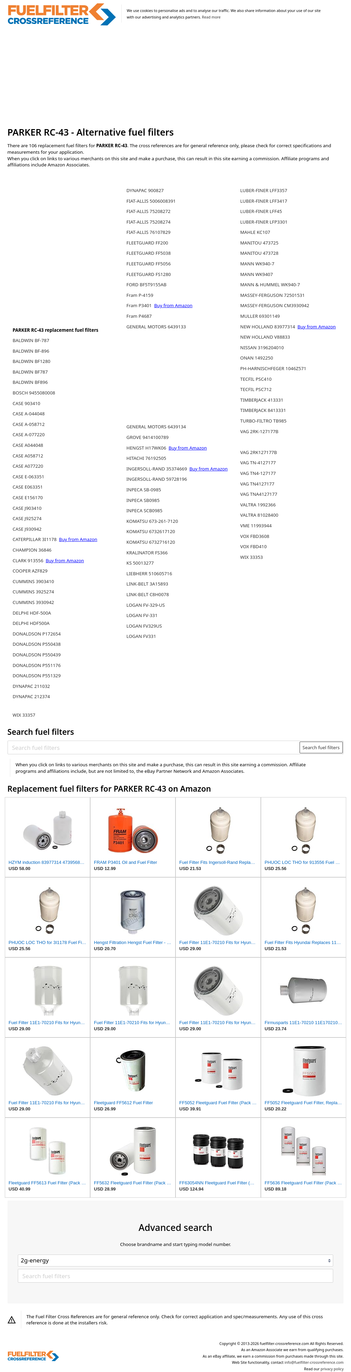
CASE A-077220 (29, 434)
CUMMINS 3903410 (33, 581)
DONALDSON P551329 (37, 675)
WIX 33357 (24, 715)
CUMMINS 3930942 (33, 602)
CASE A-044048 (29, 414)
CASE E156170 (28, 497)
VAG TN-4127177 (258, 463)
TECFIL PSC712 (256, 389)
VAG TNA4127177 (258, 494)
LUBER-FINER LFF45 (261, 211)
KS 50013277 (140, 563)
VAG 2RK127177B (258, 452)
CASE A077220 (28, 466)
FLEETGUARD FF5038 (148, 253)
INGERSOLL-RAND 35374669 (157, 469)
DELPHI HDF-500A (32, 613)
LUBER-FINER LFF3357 (263, 190)
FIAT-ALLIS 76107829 (148, 232)
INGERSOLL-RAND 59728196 (156, 479)
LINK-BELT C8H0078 (147, 594)
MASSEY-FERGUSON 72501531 (272, 295)
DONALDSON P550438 (37, 644)
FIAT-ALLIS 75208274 (148, 222)
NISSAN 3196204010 (262, 347)
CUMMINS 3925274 (33, 592)
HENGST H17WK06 (147, 448)
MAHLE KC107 (255, 232)
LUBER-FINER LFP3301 (264, 222)
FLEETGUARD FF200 (147, 243)
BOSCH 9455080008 (34, 393)
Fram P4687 (139, 316)
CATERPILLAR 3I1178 (35, 539)
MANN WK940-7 (257, 264)
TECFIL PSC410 (256, 379)
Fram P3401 (139, 305)
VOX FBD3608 (254, 536)
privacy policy (331, 1369)
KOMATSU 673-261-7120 (152, 521)
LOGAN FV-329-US (145, 605)
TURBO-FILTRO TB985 (263, 421)
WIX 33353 (251, 557)
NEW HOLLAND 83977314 (268, 327)
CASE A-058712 (29, 424)
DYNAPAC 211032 (31, 686)
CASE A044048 (28, 445)
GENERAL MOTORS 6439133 (156, 327)
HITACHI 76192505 (146, 458)
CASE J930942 (27, 529)
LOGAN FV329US (144, 626)
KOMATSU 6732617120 (150, 531)
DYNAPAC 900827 (145, 190)
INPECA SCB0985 (144, 510)
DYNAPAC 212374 (31, 696)
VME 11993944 (256, 526)
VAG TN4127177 (257, 484)
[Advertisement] (176, 77)
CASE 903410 (26, 403)
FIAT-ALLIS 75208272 (148, 211)
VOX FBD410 (253, 546)
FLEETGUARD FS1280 (148, 274)
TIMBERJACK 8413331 (263, 410)
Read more (211, 17)
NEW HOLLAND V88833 (265, 337)
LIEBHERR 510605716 (149, 573)
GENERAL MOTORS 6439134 (156, 427)
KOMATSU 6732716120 (150, 542)
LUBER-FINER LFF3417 (263, 201)
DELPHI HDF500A (31, 623)
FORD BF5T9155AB (146, 284)
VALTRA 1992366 (258, 505)
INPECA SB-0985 (143, 490)
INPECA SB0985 (143, 500)
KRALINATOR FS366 (147, 553)
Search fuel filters (321, 747)
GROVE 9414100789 (147, 437)
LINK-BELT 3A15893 (147, 584)
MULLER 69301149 (260, 316)
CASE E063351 (28, 487)
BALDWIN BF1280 (31, 361)
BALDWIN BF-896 (31, 351)
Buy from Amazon (78, 539)
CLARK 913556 (29, 560)
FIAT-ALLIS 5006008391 (151, 201)
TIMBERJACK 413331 (261, 400)
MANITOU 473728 (259, 253)
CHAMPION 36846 (32, 550)
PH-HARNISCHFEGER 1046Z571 (273, 368)
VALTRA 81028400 (259, 515)
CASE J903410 (27, 508)
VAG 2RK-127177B (259, 431)
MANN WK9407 (256, 274)
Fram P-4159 (139, 295)
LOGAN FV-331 (142, 615)
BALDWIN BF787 (30, 372)
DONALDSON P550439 (37, 655)
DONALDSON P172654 (37, 634)
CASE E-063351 (28, 477)
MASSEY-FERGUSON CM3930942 (274, 305)
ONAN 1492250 (256, 358)
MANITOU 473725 (259, 243)
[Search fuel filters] (154, 747)
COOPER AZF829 (30, 571)
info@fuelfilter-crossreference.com (314, 1362)
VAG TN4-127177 (258, 473)
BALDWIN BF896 (30, 382)
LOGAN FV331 (141, 636)
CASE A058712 (28, 456)
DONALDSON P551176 (37, 665)
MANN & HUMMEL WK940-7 (270, 284)
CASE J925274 (27, 518)
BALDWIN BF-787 (31, 340)
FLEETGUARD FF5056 (148, 264)
